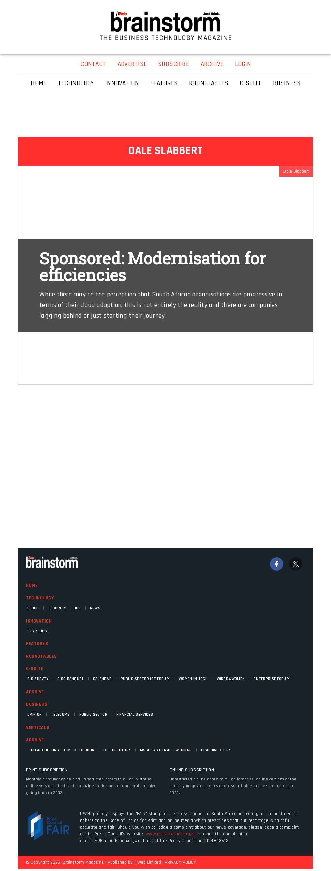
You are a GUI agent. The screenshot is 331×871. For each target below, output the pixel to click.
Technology (40, 598)
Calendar (102, 678)
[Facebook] (276, 564)
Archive (35, 692)
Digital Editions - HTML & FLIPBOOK (60, 750)
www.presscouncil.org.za (171, 834)
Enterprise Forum (272, 678)
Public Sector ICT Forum (145, 678)
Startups (37, 631)
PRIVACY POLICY (180, 862)
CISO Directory (216, 750)
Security (57, 608)
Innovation (39, 621)
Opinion (34, 714)
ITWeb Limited (147, 862)
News (95, 608)
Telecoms (60, 714)
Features (37, 644)
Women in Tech (193, 678)
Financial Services (134, 714)
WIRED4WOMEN (231, 678)
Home (32, 585)
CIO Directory (117, 750)
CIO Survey (37, 678)
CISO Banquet (70, 678)
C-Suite (34, 669)
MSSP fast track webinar (166, 750)
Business (36, 704)
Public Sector (93, 714)
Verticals (38, 728)
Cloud (33, 608)
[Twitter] (295, 564)
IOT (78, 608)
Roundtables (41, 656)
